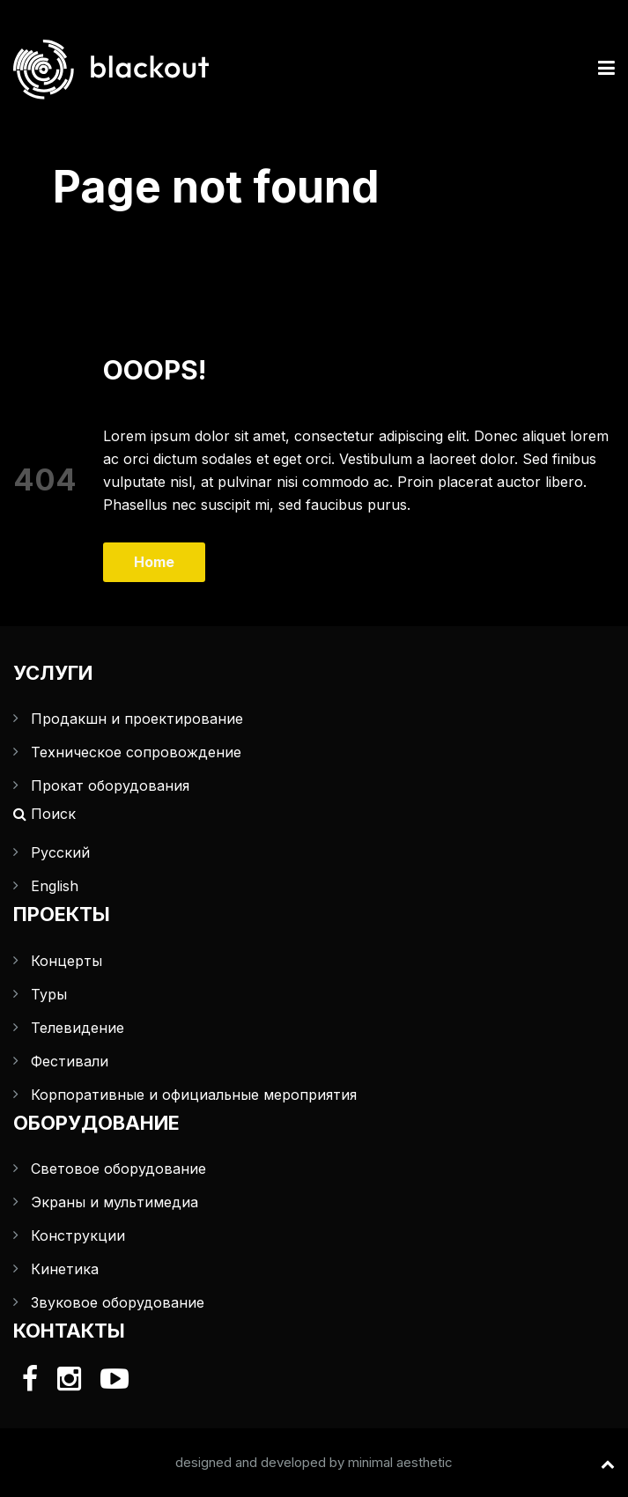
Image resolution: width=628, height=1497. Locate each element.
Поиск (44, 813)
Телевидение (77, 1027)
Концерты (66, 961)
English (54, 886)
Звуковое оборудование (117, 1302)
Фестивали (69, 1061)
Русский (60, 852)
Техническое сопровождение (136, 752)
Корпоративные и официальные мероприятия (194, 1094)
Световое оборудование (118, 1168)
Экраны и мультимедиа (114, 1202)
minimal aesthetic (400, 1462)
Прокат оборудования (110, 785)
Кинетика (65, 1269)
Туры (49, 994)
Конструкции (78, 1235)
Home (154, 562)
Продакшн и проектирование (137, 718)
